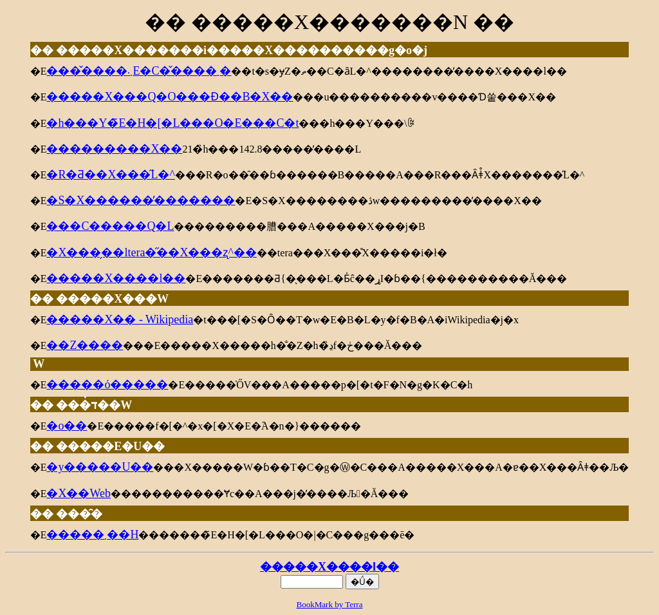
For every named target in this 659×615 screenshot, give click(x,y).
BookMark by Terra (330, 604)
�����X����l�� (329, 566)
